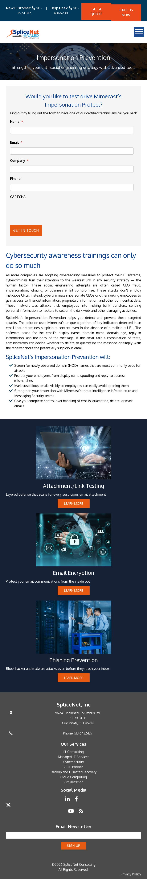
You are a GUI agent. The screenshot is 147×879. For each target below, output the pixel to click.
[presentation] (34, 208)
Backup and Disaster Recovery (74, 771)
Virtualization (73, 782)
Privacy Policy (131, 874)
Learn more (73, 503)
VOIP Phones (73, 766)
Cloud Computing (73, 777)
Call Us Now (126, 12)
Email (16, 142)
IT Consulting (73, 751)
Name (16, 121)
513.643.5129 (83, 733)
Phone (15, 179)
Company (19, 160)
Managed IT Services (73, 756)
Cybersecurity (73, 761)
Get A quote (96, 11)
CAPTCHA (18, 197)
